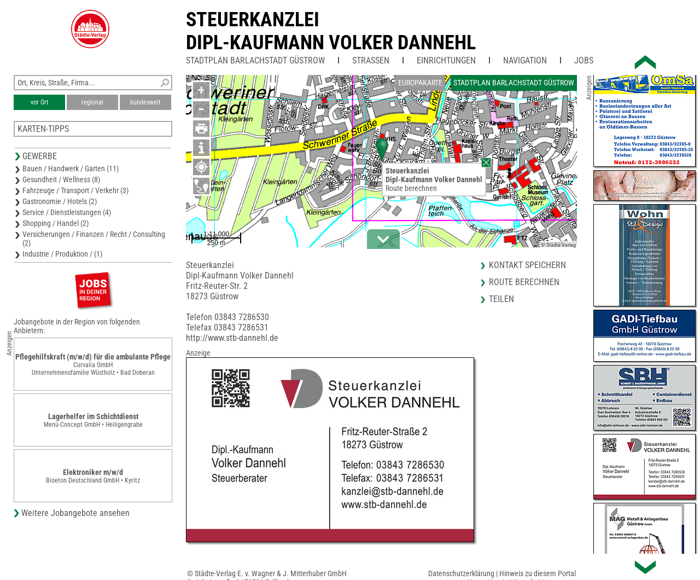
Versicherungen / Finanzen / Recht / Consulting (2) (93, 238)
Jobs (583, 60)
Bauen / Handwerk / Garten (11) (70, 168)
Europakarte (420, 82)
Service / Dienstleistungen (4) (66, 212)
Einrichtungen (446, 60)
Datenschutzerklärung (461, 573)
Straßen (370, 60)
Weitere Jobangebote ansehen (75, 513)
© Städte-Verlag (558, 245)
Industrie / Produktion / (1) (62, 254)
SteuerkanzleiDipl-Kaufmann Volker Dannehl (331, 31)
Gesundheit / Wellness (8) (61, 179)
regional (92, 102)
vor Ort (40, 102)
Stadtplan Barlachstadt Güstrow (255, 60)
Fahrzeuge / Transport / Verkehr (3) (75, 190)
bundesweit (145, 102)
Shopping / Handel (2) (55, 223)
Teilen (501, 299)
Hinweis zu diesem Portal (537, 573)
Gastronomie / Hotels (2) (59, 201)
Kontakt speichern (527, 265)
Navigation (525, 60)
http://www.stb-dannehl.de (232, 338)
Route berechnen (411, 188)
